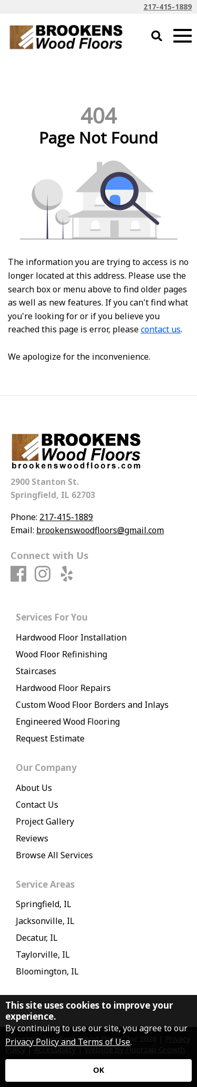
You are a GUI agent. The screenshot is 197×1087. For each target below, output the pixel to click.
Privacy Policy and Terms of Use (67, 1042)
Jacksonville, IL (45, 921)
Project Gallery (45, 821)
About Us (34, 788)
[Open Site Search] (157, 36)
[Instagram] (42, 574)
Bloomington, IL (47, 971)
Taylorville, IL (43, 954)
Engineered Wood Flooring (68, 721)
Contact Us (37, 804)
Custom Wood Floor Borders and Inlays (92, 704)
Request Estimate (50, 738)
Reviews (32, 838)
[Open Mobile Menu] (182, 36)
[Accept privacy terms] (98, 1070)
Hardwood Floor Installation (71, 637)
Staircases (36, 671)
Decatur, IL (37, 937)
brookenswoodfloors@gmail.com (100, 530)
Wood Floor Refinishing (61, 654)
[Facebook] (18, 574)
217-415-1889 (167, 7)
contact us (161, 329)
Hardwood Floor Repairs (63, 688)
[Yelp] (67, 574)
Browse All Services (54, 855)
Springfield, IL (43, 904)
